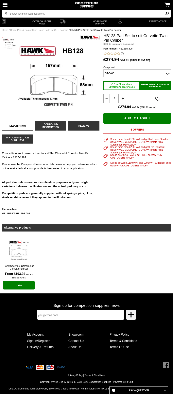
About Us (74, 347)
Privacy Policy (119, 334)
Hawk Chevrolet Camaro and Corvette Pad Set (19, 267)
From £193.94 (19, 275)
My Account (35, 334)
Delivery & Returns (40, 347)
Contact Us (76, 341)
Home (5, 30)
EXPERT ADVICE (157, 21)
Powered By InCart (123, 382)
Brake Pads (16, 30)
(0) (113, 53)
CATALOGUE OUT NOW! (41, 22)
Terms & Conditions (123, 341)
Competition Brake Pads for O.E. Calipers (46, 30)
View (18, 285)
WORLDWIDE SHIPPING (100, 22)
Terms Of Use (119, 347)
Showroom (75, 334)
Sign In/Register (38, 341)
